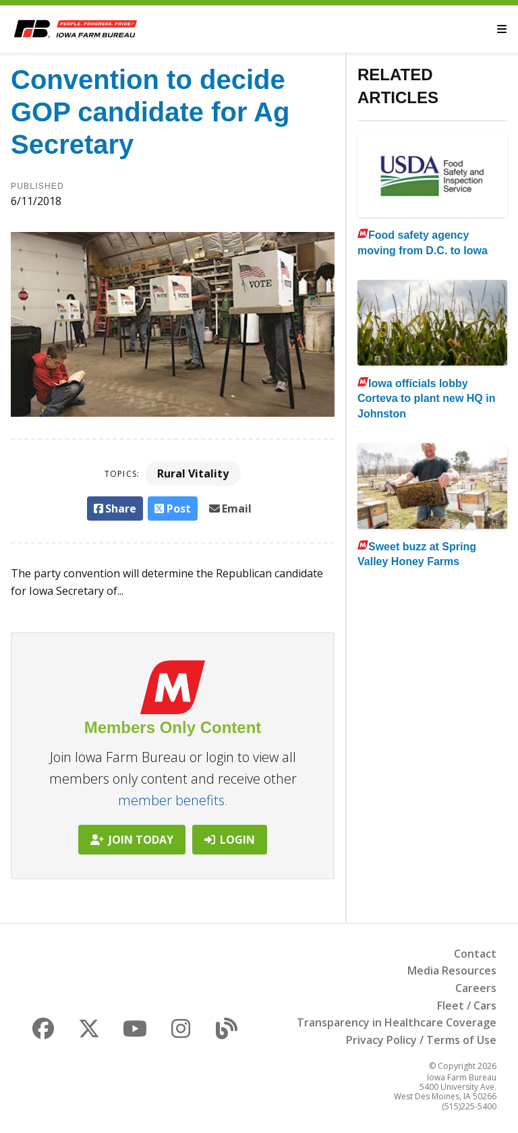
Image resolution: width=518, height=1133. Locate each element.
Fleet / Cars (466, 1005)
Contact (475, 953)
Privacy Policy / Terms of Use (421, 1040)
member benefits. (173, 800)
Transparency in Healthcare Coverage (396, 1022)
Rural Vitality (193, 473)
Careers (475, 988)
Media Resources (451, 970)
